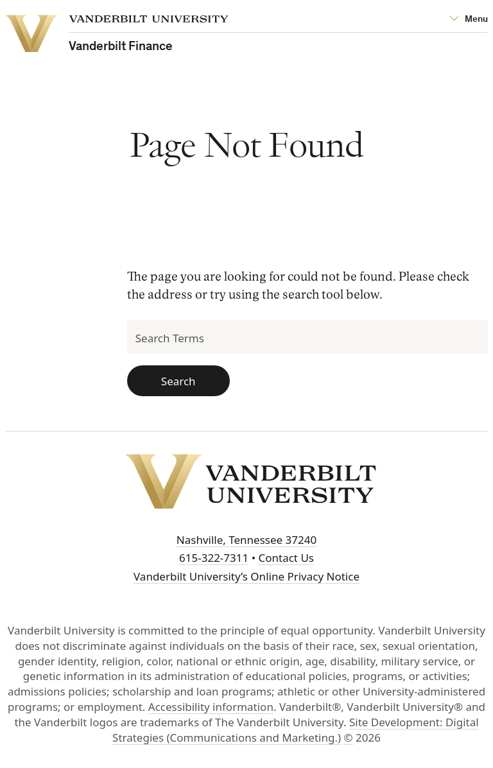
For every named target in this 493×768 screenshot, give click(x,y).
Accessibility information (210, 706)
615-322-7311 (213, 557)
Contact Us (286, 557)
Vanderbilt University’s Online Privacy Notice (246, 576)
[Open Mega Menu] (468, 19)
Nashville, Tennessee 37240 (246, 539)
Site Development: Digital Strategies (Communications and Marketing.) (295, 730)
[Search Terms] (308, 337)
